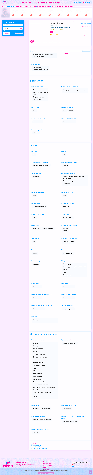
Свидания (88, 38)
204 (84, 2)
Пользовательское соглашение (51, 461)
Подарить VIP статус (56, 35)
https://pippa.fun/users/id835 (38, 443)
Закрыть (51, 473)
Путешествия (87, 35)
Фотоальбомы (86, 26)
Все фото (67, 54)
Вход (4, 6)
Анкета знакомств (86, 23)
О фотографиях (47, 465)
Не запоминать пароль (10, 31)
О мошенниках (47, 463)
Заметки (87, 29)
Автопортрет (87, 32)
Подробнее (42, 473)
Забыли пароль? (19, 33)
